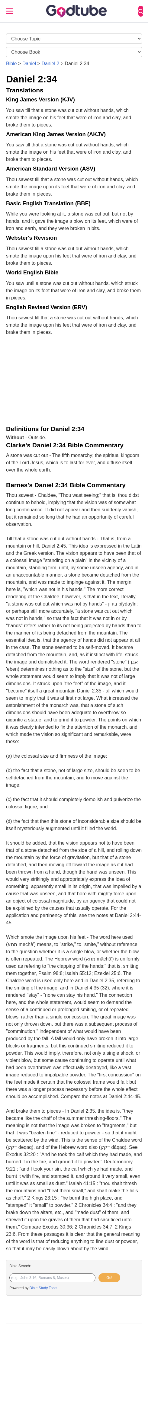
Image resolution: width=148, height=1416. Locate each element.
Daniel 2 (50, 63)
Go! (109, 1278)
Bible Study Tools (43, 1288)
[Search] (140, 11)
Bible (11, 63)
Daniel (29, 63)
